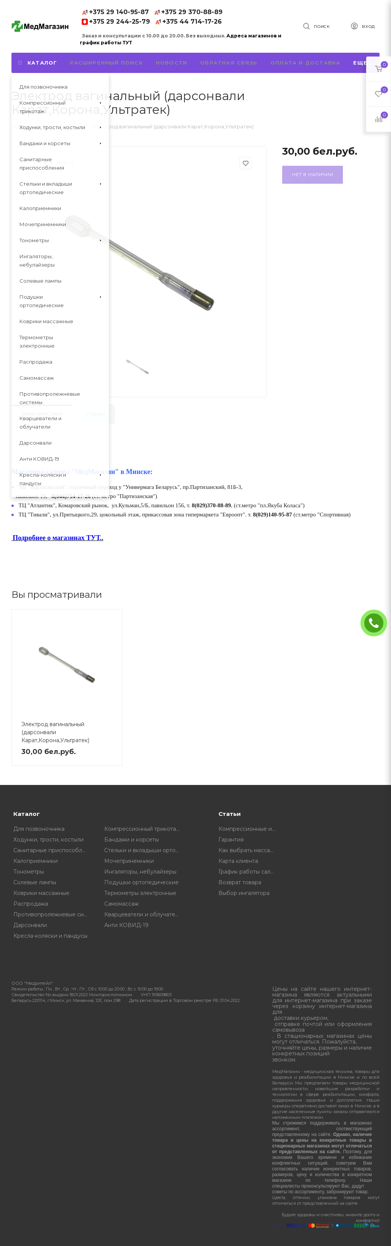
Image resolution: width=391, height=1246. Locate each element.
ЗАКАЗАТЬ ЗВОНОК (377, 623)
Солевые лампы (34, 882)
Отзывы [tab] (95, 414)
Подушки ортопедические (141, 882)
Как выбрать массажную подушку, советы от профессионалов (249, 850)
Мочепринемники (129, 861)
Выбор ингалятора (244, 893)
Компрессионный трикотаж (142, 828)
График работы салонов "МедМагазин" (249, 871)
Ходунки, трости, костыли (48, 839)
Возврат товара (239, 882)
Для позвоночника (39, 828)
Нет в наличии (312, 174)
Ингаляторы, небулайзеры (140, 871)
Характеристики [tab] (42, 414)
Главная (21, 126)
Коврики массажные (41, 893)
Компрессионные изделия (249, 828)
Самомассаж (121, 903)
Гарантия (231, 839)
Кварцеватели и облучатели (143, 914)
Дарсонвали (30, 925)
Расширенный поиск (106, 63)
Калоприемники (35, 861)
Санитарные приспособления (53, 850)
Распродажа (30, 903)
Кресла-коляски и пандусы (50, 935)
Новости (171, 63)
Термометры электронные (140, 893)
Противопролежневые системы (53, 914)
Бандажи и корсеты (131, 839)
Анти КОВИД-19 (126, 925)
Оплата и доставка (305, 63)
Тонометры (28, 871)
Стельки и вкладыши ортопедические (144, 850)
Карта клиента (238, 861)
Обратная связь (228, 63)
